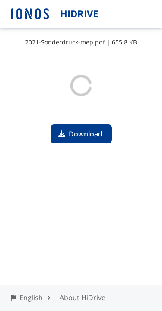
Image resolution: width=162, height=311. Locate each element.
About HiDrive (82, 297)
